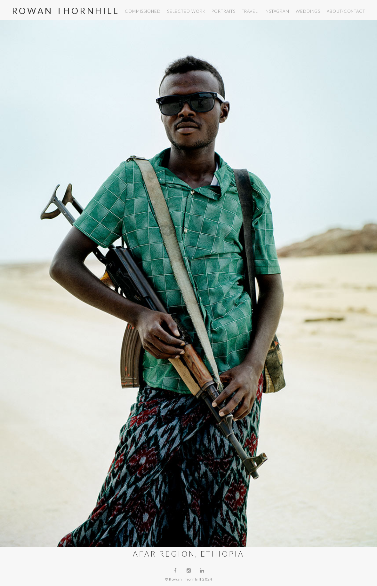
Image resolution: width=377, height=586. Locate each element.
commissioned (143, 11)
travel (250, 11)
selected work (186, 11)
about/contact (346, 11)
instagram (276, 11)
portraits (223, 11)
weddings (308, 11)
